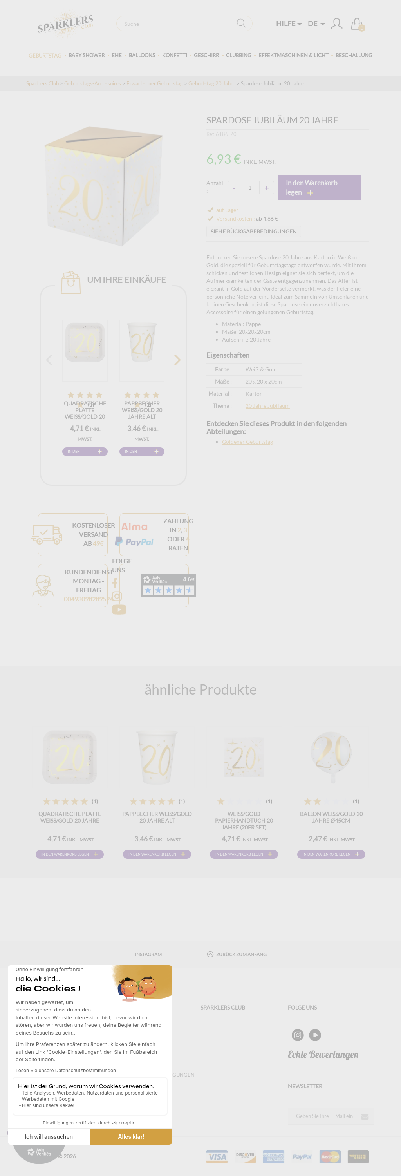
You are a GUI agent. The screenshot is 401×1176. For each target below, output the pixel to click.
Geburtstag (45, 55)
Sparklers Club (42, 83)
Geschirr (206, 55)
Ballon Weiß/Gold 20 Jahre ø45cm (331, 817)
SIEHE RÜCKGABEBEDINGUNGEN (254, 231)
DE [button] (316, 23)
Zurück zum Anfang (237, 954)
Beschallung (354, 55)
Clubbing (238, 55)
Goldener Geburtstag (247, 441)
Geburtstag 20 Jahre (211, 83)
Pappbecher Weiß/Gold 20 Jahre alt (142, 410)
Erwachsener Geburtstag (154, 83)
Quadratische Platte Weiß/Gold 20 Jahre (85, 413)
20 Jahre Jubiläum (268, 405)
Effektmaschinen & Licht (293, 55)
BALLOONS (142, 55)
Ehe (117, 55)
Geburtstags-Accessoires (92, 83)
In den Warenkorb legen (79, 452)
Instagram (148, 954)
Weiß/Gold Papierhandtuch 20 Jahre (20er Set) (244, 820)
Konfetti (174, 55)
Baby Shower (87, 55)
